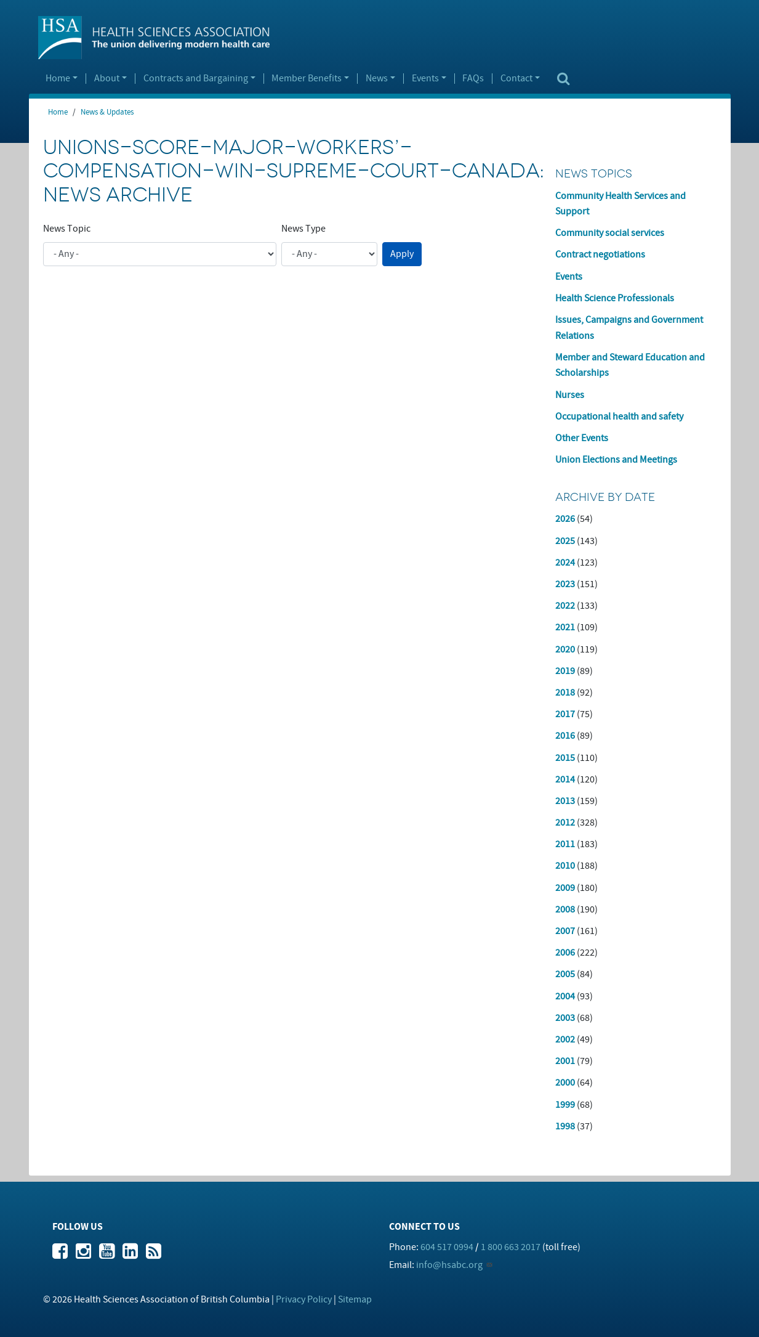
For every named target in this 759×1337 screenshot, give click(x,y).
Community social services (609, 233)
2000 (565, 1082)
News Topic (66, 228)
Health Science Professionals (614, 298)
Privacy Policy (304, 1299)
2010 (565, 866)
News (377, 78)
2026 (565, 519)
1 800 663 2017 (510, 1247)
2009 (565, 888)
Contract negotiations (600, 254)
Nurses (569, 395)
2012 (565, 822)
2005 (565, 974)
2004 (565, 996)
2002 (565, 1039)
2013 (565, 801)
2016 (565, 735)
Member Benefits (306, 78)
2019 (565, 671)
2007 (565, 931)
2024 (565, 562)
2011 (565, 844)
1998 (565, 1126)
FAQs (473, 78)
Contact (516, 78)
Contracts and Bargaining (195, 78)
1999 (565, 1105)
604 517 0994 (446, 1247)
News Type (303, 228)
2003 (565, 1018)
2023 (565, 584)
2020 (565, 649)
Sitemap (355, 1299)
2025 (565, 541)
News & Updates (107, 112)
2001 (565, 1061)
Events (425, 78)
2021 (565, 627)
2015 (565, 758)
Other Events (581, 438)
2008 (565, 909)
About (106, 78)
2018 (565, 692)
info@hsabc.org (449, 1265)
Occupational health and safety (619, 416)
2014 (565, 779)
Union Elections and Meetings (616, 459)
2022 (565, 605)
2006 (565, 952)
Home (58, 78)
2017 (565, 714)
